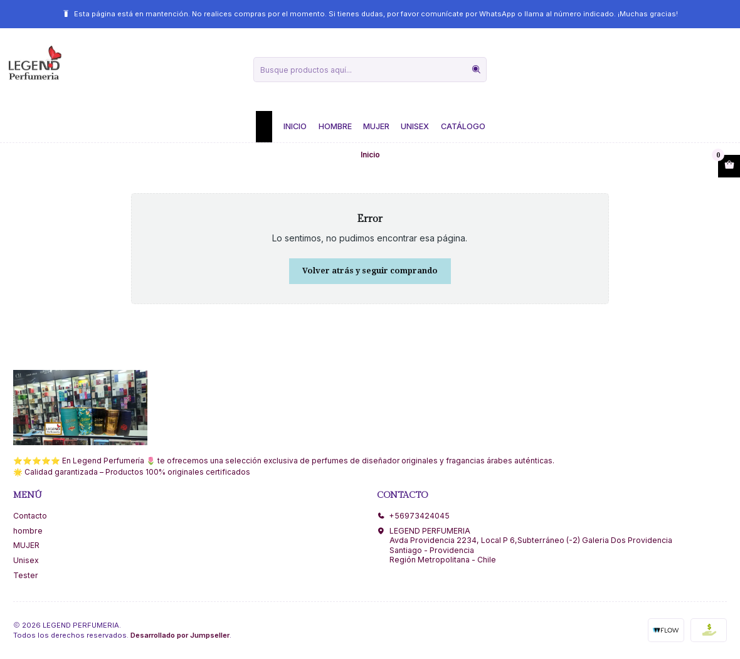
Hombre (335, 126)
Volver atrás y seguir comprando (370, 270)
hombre (28, 530)
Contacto (30, 515)
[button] (264, 126)
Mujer (376, 126)
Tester (25, 575)
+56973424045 (413, 515)
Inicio (295, 126)
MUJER (26, 545)
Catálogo (463, 126)
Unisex (415, 126)
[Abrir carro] (729, 166)
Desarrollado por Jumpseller (180, 635)
